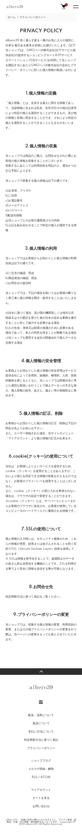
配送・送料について (41, 715)
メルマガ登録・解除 (41, 768)
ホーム (12, 17)
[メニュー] (75, 6)
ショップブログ (41, 760)
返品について (41, 723)
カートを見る (41, 798)
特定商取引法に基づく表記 (41, 739)
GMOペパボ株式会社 (40, 50)
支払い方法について (41, 731)
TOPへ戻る (41, 671)
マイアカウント (41, 789)
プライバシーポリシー (41, 748)
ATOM (45, 777)
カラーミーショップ (18, 60)
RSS (35, 777)
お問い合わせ (41, 806)
